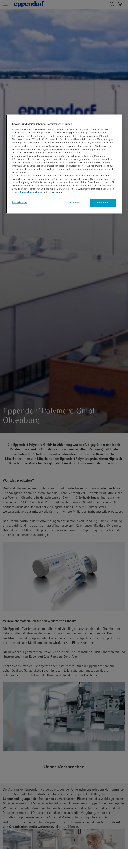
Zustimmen (103, 202)
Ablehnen (74, 202)
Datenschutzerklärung (31, 192)
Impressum (56, 192)
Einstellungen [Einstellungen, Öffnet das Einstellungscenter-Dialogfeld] (19, 202)
